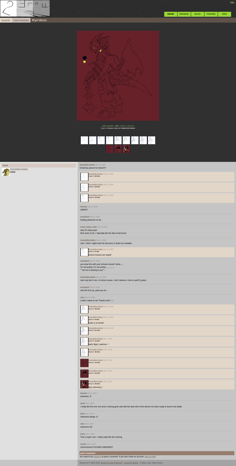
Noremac (83, 206)
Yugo (82, 297)
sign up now (150, 457)
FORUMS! (211, 14)
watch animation (108, 126)
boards (6, 20)
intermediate (21, 20)
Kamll (82, 403)
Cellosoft (118, 463)
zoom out (130, 126)
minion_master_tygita (88, 227)
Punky (82, 434)
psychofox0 (84, 216)
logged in (97, 457)
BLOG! (198, 14)
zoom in (123, 126)
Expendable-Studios (19, 169)
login (232, 2)
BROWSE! (184, 14)
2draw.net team (107, 463)
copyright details (131, 463)
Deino (82, 413)
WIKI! (224, 14)
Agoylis (83, 444)
